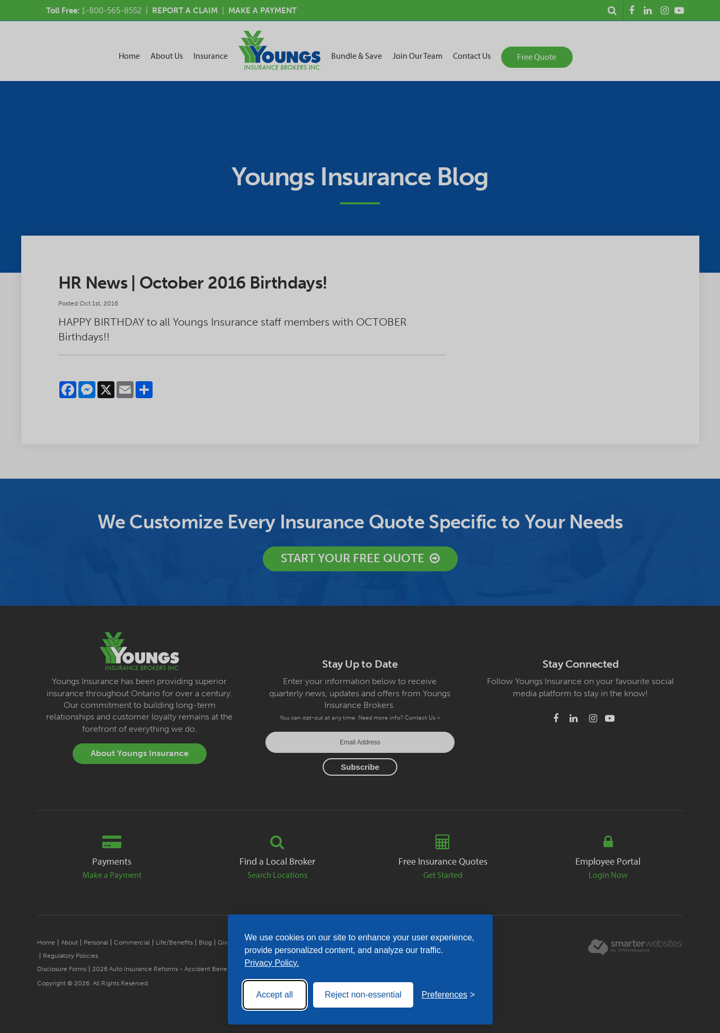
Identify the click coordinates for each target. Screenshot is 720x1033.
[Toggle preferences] (448, 995)
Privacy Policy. (272, 962)
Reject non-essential (363, 994)
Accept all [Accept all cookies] (274, 994)
